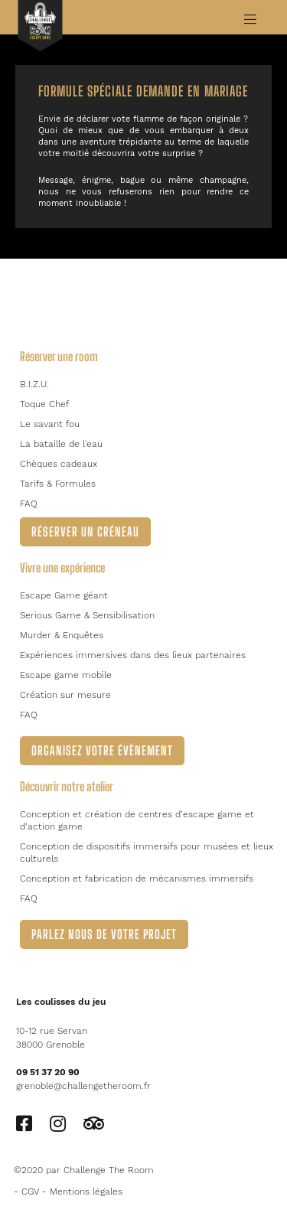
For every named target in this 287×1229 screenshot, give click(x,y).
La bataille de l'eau (61, 443)
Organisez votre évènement (102, 750)
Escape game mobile (66, 675)
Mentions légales (86, 1191)
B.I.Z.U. (34, 384)
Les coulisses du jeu (61, 1001)
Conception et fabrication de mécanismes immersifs (136, 878)
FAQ (29, 503)
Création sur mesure (65, 694)
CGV (30, 1191)
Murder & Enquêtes (61, 635)
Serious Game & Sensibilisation (87, 615)
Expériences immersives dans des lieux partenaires (133, 655)
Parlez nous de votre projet (104, 934)
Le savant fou (50, 424)
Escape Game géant (64, 595)
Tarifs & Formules (58, 483)
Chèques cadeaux (58, 463)
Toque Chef (44, 404)
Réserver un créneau (85, 531)
